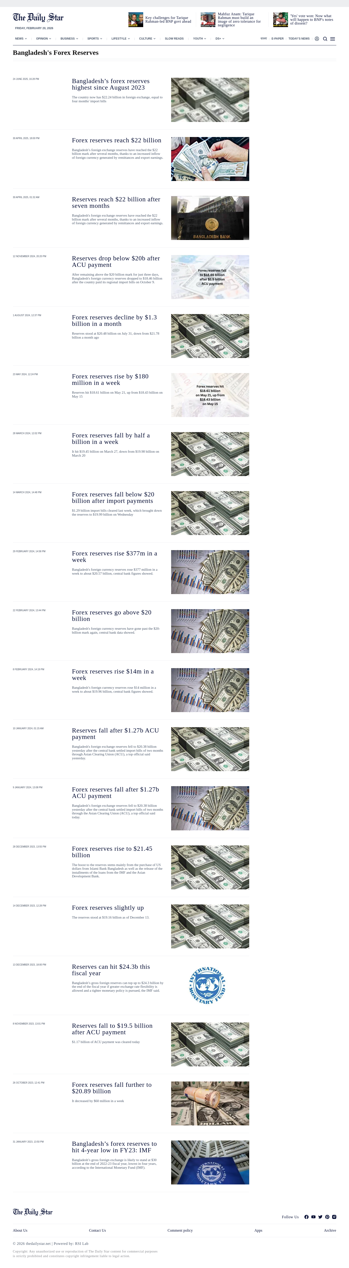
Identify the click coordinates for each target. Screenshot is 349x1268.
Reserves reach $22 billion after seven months (116, 202)
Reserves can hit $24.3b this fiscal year (111, 970)
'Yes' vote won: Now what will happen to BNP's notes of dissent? (311, 19)
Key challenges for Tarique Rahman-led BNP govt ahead (168, 19)
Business (68, 38)
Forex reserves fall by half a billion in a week (111, 438)
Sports (93, 38)
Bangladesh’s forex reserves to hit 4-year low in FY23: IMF (114, 1147)
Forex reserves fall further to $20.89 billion (112, 1088)
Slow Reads (174, 38)
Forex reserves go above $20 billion (112, 615)
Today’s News (299, 38)
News (19, 38)
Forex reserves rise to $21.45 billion (112, 852)
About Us (20, 1230)
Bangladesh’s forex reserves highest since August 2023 (111, 84)
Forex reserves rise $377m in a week (115, 556)
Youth (198, 38)
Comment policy (180, 1230)
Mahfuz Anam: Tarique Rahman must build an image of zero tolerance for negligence (239, 19)
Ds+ (218, 38)
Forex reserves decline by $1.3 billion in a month (114, 320)
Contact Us (97, 1230)
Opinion (42, 38)
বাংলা (264, 38)
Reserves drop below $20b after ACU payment (116, 261)
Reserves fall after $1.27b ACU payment (115, 733)
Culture (145, 38)
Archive (330, 1230)
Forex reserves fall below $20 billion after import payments (113, 497)
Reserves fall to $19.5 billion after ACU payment (112, 1029)
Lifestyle (119, 38)
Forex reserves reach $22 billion (117, 140)
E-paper (278, 38)
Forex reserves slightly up (108, 907)
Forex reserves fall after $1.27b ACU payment (115, 792)
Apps (258, 1230)
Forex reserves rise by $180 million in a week (110, 379)
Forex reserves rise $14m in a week (113, 674)
